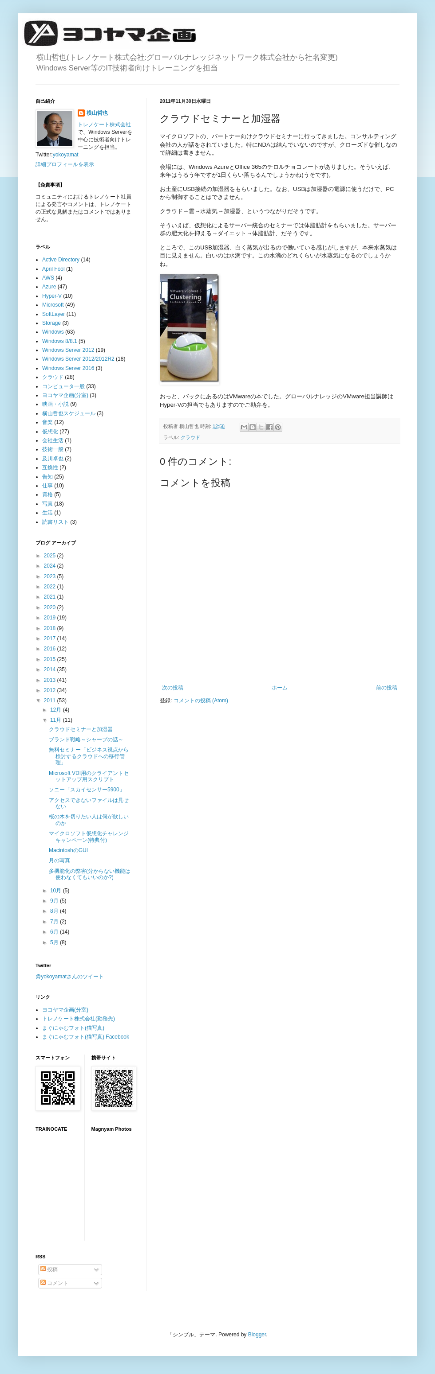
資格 (47, 494)
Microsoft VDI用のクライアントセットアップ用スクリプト (89, 776)
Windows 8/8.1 (59, 341)
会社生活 (52, 440)
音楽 (47, 422)
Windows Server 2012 (68, 350)
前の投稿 (386, 688)
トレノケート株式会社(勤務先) (78, 1019)
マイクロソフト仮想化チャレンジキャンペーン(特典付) (89, 836)
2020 (50, 607)
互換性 (50, 467)
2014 (50, 669)
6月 (55, 932)
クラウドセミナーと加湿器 (81, 729)
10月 (56, 890)
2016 (50, 649)
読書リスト (55, 522)
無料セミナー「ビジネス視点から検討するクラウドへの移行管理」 (89, 756)
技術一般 (52, 449)
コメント (54, 1283)
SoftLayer (53, 314)
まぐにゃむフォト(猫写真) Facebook (85, 1037)
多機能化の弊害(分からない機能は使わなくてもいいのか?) (89, 874)
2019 (50, 618)
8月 (55, 911)
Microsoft (53, 305)
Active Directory (60, 260)
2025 (50, 556)
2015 (50, 659)
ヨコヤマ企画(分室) (65, 395)
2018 (50, 628)
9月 (55, 901)
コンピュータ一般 (63, 386)
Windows (53, 332)
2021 (50, 597)
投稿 (49, 1269)
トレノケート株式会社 (104, 124)
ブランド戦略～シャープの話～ (86, 739)
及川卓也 (52, 458)
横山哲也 (97, 113)
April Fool (53, 269)
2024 (50, 566)
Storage (51, 323)
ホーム (280, 688)
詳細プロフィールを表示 (65, 164)
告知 (47, 477)
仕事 (47, 486)
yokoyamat (66, 155)
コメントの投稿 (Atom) (201, 700)
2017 (50, 638)
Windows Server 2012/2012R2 (78, 359)
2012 (50, 690)
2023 (50, 576)
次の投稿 (172, 688)
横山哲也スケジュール (68, 413)
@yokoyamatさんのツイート (70, 976)
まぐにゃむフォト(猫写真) (73, 1028)
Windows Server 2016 (68, 368)
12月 (56, 710)
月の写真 (59, 860)
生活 (47, 513)
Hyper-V (52, 296)
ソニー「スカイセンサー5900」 (87, 789)
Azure (49, 287)
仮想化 (50, 431)
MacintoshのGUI (68, 850)
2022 (50, 587)
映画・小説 (55, 404)
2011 (50, 700)
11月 (56, 720)
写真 (47, 504)
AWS (48, 278)
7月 (55, 922)
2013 (50, 680)
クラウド (190, 437)
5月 (55, 942)
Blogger (257, 1334)
